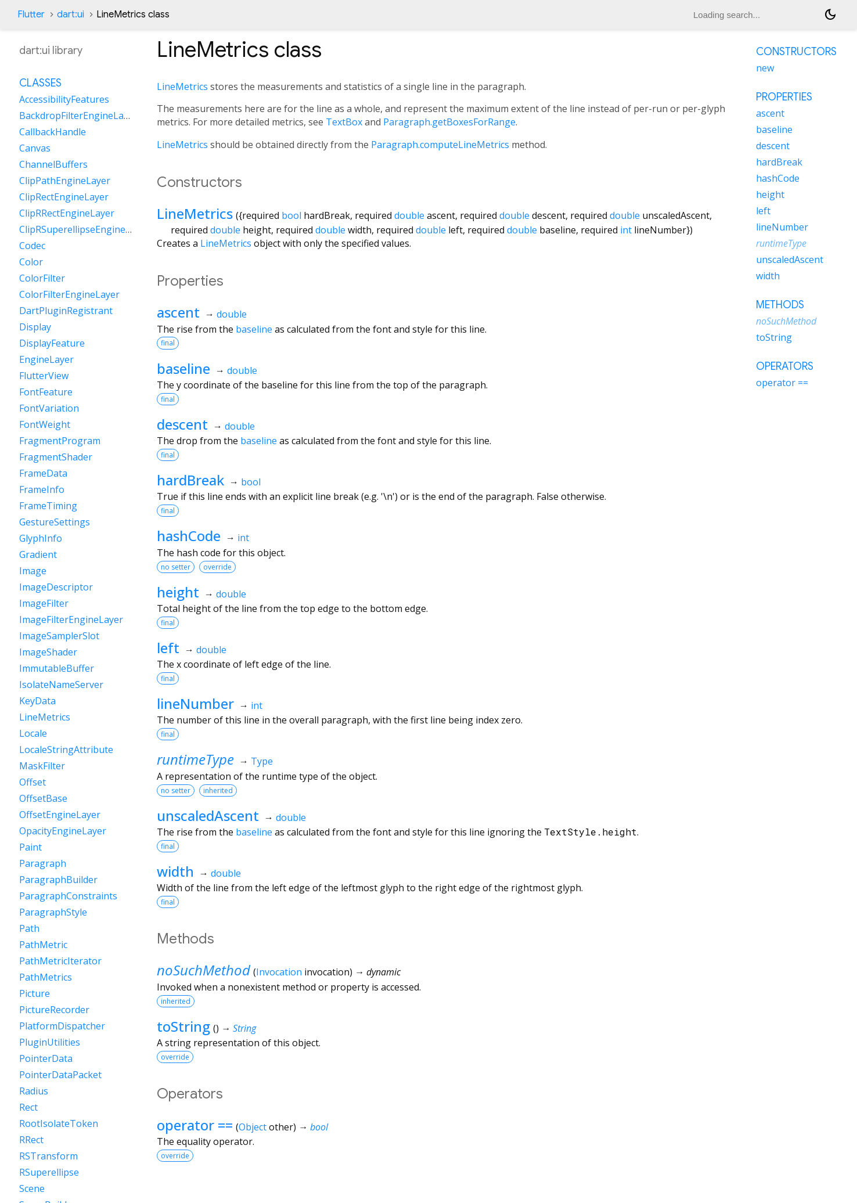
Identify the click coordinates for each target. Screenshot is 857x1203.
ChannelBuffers (53, 164)
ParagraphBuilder (58, 879)
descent (182, 424)
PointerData (46, 1058)
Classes (40, 83)
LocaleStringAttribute (66, 749)
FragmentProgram (59, 440)
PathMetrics (45, 977)
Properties (784, 97)
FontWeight (44, 424)
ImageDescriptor (56, 587)
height (178, 592)
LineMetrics (182, 86)
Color (31, 261)
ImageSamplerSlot (59, 635)
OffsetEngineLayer (59, 814)
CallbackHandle (52, 131)
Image (32, 570)
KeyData (37, 700)
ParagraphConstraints (68, 895)
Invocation (279, 972)
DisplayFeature (52, 343)
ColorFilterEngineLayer (69, 294)
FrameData (43, 473)
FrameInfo (41, 489)
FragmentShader (55, 457)
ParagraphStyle (53, 912)
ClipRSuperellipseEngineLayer (84, 229)
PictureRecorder (54, 1009)
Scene (32, 1188)
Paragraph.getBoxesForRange (449, 122)
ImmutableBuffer (56, 668)
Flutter (31, 14)
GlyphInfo (40, 538)
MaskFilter (42, 765)
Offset (32, 782)
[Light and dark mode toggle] (830, 14)
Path (29, 928)
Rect (28, 1107)
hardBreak (190, 479)
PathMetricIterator (60, 961)
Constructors (796, 51)
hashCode (189, 535)
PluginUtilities (49, 1042)
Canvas (35, 148)
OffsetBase (43, 798)
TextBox (344, 122)
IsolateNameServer (61, 684)
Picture (34, 993)
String (244, 1028)
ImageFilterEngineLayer (71, 619)
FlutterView (44, 375)
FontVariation (49, 408)
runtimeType (195, 759)
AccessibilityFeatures (64, 99)
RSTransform (48, 1156)
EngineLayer (46, 359)
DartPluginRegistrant (66, 310)
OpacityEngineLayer (62, 830)
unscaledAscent (208, 815)
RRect (31, 1139)
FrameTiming (48, 505)
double (409, 215)
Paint (30, 847)
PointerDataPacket (60, 1074)
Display (35, 326)
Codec (32, 245)
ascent (178, 312)
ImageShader (48, 652)
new (765, 68)
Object (253, 1127)
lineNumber (195, 703)
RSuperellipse (49, 1172)
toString (183, 1026)
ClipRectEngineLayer (64, 196)
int (626, 230)
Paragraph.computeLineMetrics (440, 144)
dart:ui (70, 14)
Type (262, 761)
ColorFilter (42, 278)
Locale (33, 733)
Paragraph (42, 863)
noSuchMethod (203, 969)
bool (291, 215)
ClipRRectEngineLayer (66, 213)
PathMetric (43, 944)
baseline (254, 329)
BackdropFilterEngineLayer (78, 115)
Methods (780, 304)
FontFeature (46, 392)
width (175, 871)
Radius (33, 1091)
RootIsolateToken (58, 1123)
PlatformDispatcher (62, 1026)
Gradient (38, 554)
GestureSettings (54, 522)
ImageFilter (44, 603)
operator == (195, 1124)
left (168, 647)
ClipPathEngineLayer (64, 180)
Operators (784, 366)
